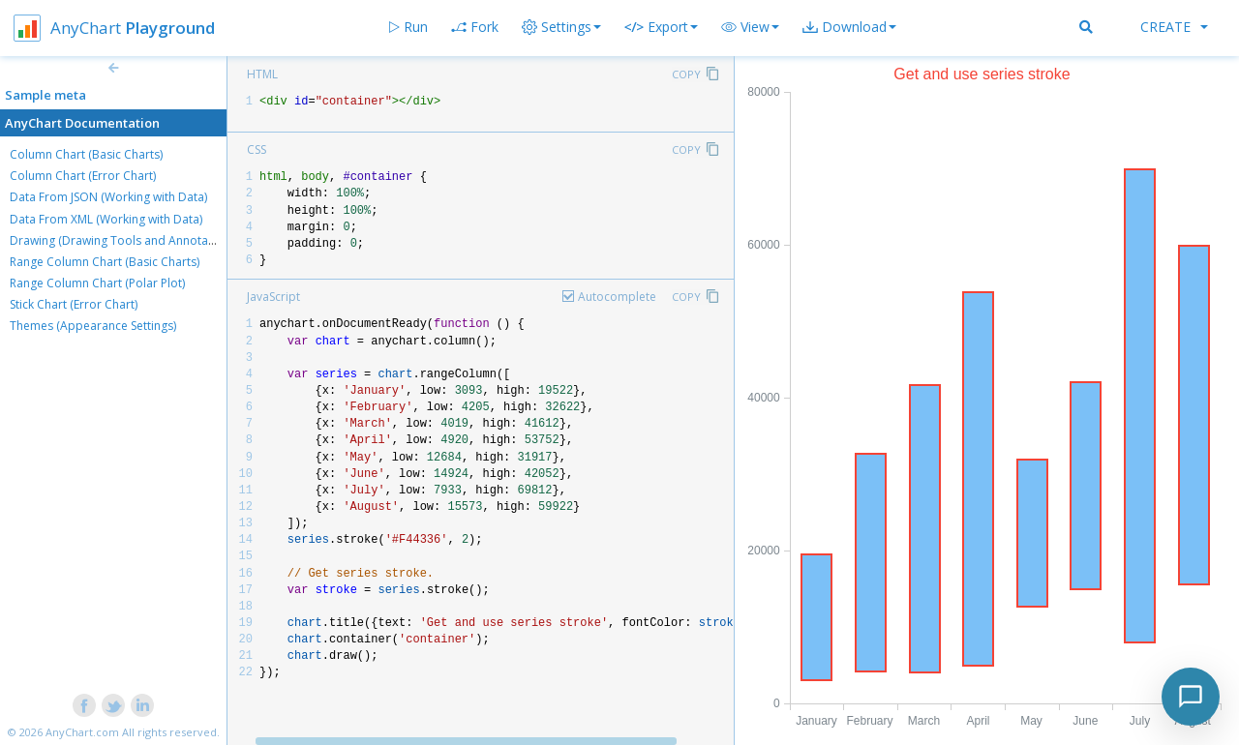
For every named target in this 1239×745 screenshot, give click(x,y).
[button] (750, 27)
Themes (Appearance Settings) (93, 325)
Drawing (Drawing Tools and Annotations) (124, 240)
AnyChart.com (82, 732)
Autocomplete (617, 296)
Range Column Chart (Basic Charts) (104, 261)
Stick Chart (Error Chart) (73, 304)
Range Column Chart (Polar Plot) (97, 283)
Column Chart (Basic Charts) (86, 154)
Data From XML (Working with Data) (106, 219)
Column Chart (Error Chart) (83, 175)
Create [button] (1174, 26)
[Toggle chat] (1191, 697)
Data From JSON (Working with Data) (108, 197)
